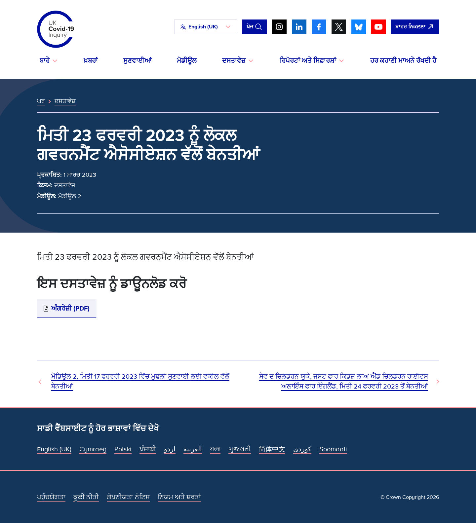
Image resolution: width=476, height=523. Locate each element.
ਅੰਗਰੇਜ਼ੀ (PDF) (70, 309)
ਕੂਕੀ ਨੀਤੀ (86, 497)
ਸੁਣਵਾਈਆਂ (137, 61)
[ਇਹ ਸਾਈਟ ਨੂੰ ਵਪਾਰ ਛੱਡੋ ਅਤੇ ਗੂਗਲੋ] (415, 26)
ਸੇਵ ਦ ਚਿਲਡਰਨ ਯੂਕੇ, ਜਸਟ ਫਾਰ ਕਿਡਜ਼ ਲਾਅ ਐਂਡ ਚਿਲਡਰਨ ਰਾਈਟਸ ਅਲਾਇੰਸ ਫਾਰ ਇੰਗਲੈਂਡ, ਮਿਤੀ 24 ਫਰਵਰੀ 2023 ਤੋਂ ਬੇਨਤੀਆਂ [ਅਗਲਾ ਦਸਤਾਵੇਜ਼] (343, 382)
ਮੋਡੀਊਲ (187, 61)
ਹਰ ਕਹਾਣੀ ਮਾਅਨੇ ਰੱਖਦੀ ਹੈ (403, 61)
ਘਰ (41, 101)
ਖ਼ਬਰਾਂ (91, 61)
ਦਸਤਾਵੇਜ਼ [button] (234, 61)
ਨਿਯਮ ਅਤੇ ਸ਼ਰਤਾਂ (179, 497)
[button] (205, 26)
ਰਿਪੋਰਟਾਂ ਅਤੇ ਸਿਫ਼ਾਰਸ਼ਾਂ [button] (308, 61)
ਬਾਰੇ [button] (45, 61)
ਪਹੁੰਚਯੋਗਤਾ (51, 497)
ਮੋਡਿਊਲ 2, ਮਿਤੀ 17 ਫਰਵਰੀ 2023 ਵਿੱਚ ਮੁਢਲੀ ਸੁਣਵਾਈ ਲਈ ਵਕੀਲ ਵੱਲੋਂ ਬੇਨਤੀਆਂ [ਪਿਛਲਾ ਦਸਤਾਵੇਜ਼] (140, 382)
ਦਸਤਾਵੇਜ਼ (65, 101)
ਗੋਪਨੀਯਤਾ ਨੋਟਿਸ (128, 497)
